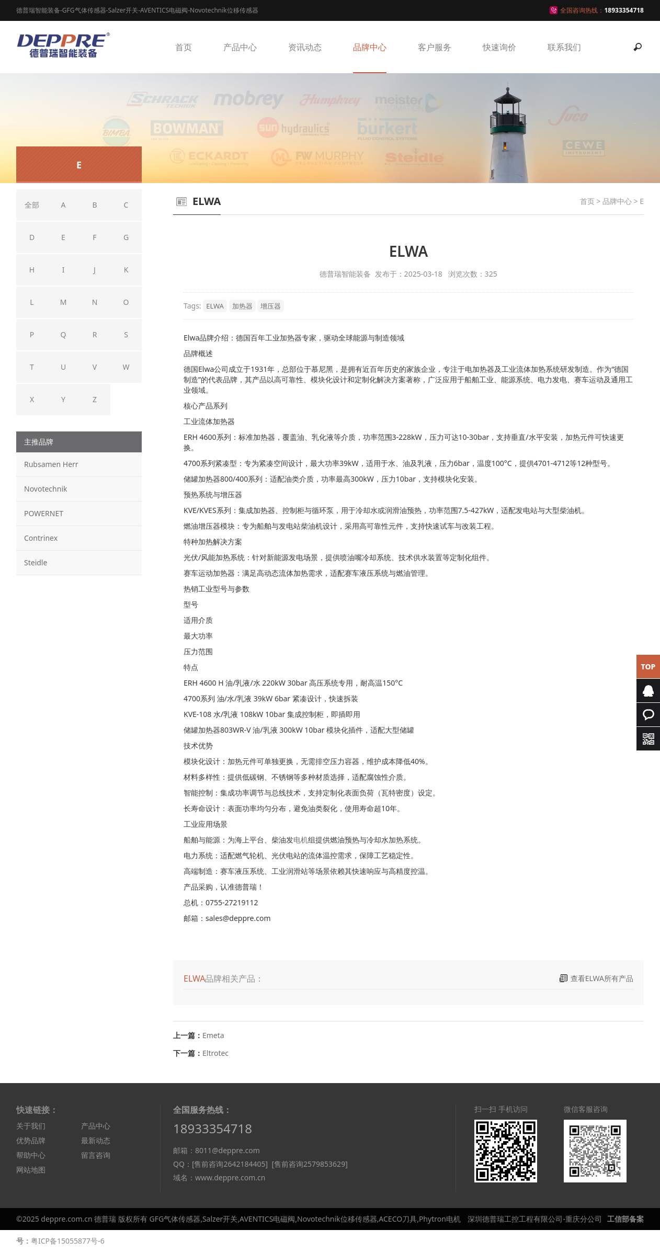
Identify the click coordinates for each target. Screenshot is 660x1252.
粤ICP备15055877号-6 (68, 1241)
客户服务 (434, 47)
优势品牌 (30, 1140)
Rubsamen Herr (51, 464)
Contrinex (41, 538)
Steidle (35, 562)
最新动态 (95, 1140)
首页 (183, 47)
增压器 (270, 306)
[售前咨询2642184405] (230, 1164)
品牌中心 (369, 47)
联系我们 (564, 47)
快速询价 (499, 47)
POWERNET (43, 513)
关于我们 (30, 1126)
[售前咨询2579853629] (309, 1164)
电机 (300, 840)
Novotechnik (45, 489)
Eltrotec (215, 1053)
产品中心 (240, 47)
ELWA (215, 306)
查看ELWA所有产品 (602, 978)
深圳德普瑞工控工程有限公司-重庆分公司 (535, 1219)
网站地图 (30, 1170)
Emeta (213, 1035)
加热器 (242, 306)
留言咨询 (95, 1155)
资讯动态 (305, 47)
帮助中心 (30, 1155)
